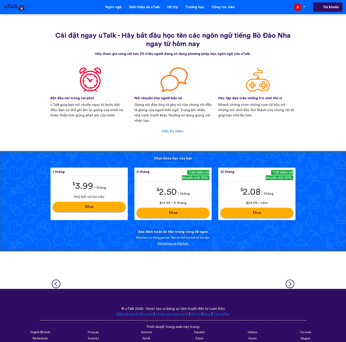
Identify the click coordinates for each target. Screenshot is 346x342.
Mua (89, 207)
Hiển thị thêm (173, 131)
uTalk (129, 308)
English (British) (40, 332)
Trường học (194, 7)
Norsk (146, 338)
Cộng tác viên (223, 7)
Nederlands (40, 338)
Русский (305, 332)
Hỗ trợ (172, 7)
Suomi (252, 338)
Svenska (93, 338)
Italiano (253, 332)
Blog (207, 314)
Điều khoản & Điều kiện (135, 314)
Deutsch (146, 332)
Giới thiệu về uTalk (144, 7)
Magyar (306, 338)
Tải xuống (221, 314)
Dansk (199, 338)
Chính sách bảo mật (172, 314)
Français (93, 332)
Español (199, 332)
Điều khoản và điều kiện (173, 243)
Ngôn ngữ (113, 7)
